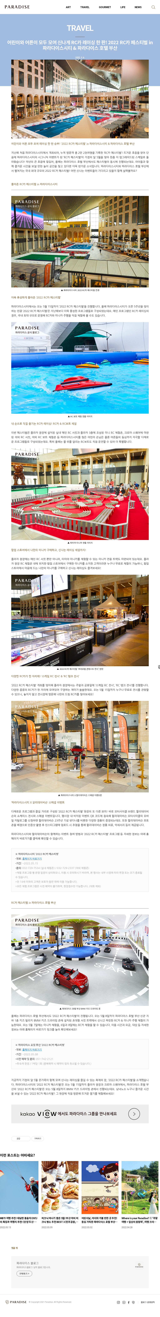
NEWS (138, 7)
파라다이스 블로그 (28, 1263)
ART (68, 7)
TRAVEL (85, 7)
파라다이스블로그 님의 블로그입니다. (34, 1267)
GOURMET (105, 7)
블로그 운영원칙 (148, 1302)
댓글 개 (14, 1247)
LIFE (122, 7)
